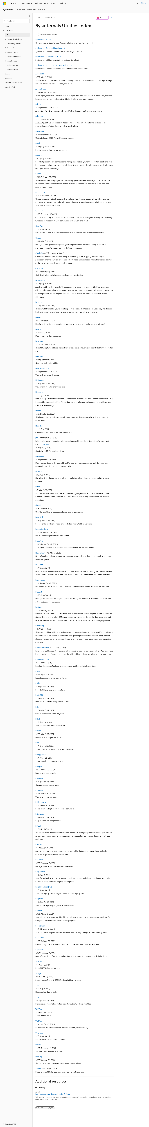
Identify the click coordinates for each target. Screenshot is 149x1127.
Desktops (39, 302)
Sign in (143, 3)
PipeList (38, 591)
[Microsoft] (4, 3)
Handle (38, 410)
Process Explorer (42, 647)
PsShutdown (40, 802)
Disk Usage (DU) (42, 368)
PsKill (37, 719)
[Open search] (137, 3)
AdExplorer (39, 104)
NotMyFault (40, 552)
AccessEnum (40, 89)
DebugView (40, 280)
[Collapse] (29, 16)
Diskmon (39, 341)
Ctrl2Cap (39, 268)
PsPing (38, 730)
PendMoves (40, 580)
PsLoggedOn (40, 754)
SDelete (38, 910)
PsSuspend (39, 814)
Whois (38, 1044)
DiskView (39, 356)
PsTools (38, 826)
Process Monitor (42, 659)
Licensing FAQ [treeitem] (10, 87)
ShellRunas (40, 937)
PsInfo (38, 707)
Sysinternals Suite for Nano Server (49, 48)
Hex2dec (39, 425)
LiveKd (38, 505)
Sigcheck (39, 949)
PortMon (39, 607)
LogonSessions (41, 529)
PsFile (37, 683)
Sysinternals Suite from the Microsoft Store (53, 65)
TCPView (39, 1009)
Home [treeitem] (7, 26)
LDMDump (39, 456)
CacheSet (39, 210)
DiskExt (38, 329)
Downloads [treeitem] (11, 35)
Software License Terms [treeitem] (13, 82)
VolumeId (39, 1032)
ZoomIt (38, 1068)
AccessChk (39, 73)
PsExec (38, 671)
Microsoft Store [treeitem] (12, 69)
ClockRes (39, 226)
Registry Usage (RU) (43, 886)
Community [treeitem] (9, 74)
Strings (38, 973)
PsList (37, 742)
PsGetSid (39, 695)
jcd (36, 437)
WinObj (38, 1056)
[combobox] (16, 21)
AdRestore (39, 131)
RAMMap (39, 844)
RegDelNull (40, 871)
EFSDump (39, 380)
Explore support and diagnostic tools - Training (52, 1094)
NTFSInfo (39, 564)
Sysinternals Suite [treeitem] (13, 65)
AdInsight (39, 116)
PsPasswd (39, 778)
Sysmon (38, 997)
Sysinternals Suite (42, 39)
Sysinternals (48, 18)
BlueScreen (40, 192)
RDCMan (39, 859)
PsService (39, 790)
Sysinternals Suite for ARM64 (47, 56)
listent (37, 486)
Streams (38, 961)
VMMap (38, 1021)
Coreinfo (39, 253)
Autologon (39, 143)
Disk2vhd (39, 317)
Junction (45, 444)
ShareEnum (40, 925)
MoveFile (39, 541)
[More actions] (111, 18)
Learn (38, 18)
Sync (37, 985)
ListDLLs (38, 471)
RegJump (39, 898)
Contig (38, 238)
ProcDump (39, 625)
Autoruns (39, 155)
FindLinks (39, 392)
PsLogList (39, 766)
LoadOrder (39, 517)
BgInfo (38, 173)
